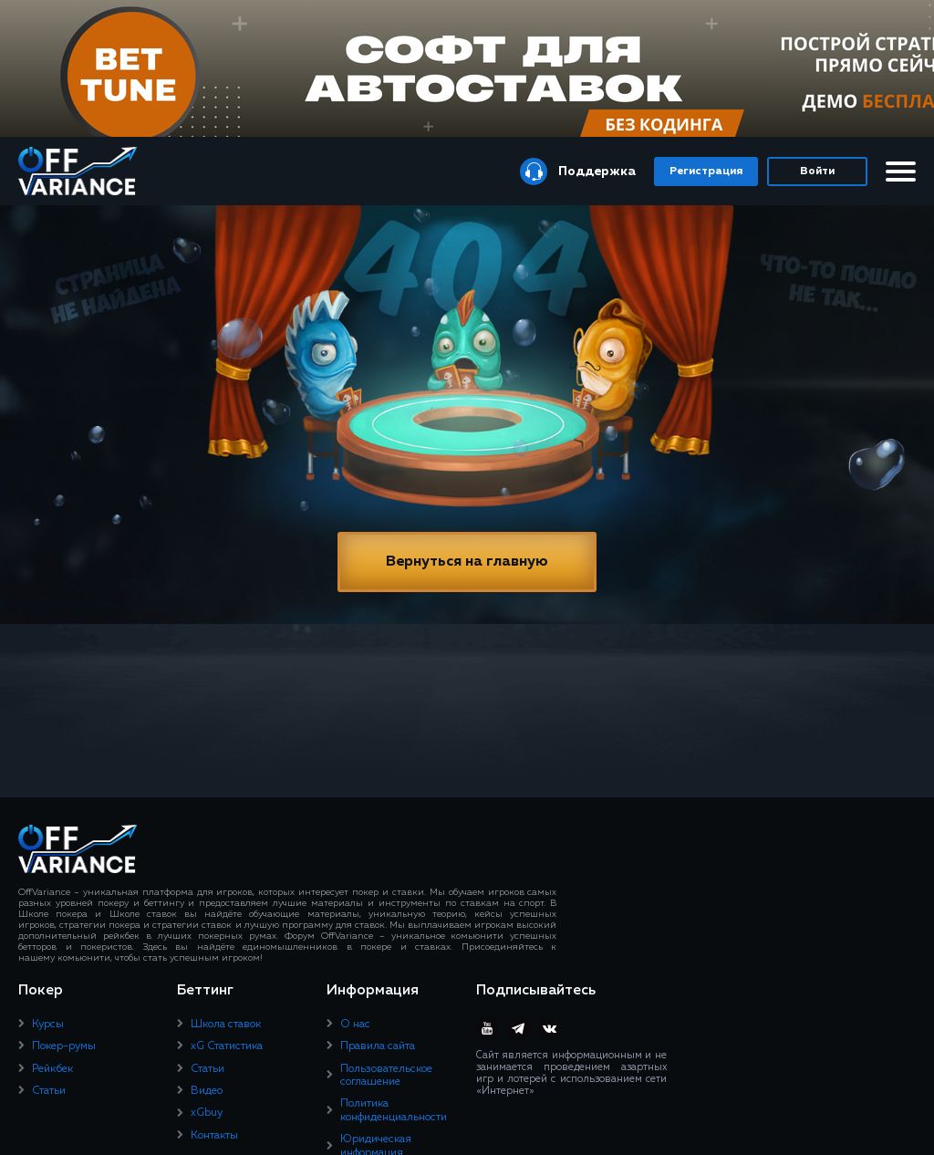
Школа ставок (226, 1024)
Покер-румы (64, 1046)
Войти (817, 171)
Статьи (49, 1091)
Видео (207, 1091)
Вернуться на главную (467, 562)
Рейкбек (52, 1069)
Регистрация (705, 171)
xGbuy (207, 1113)
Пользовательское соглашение (386, 1075)
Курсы (48, 1024)
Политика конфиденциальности (393, 1110)
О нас (355, 1024)
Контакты (214, 1135)
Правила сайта (377, 1046)
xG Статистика (227, 1046)
